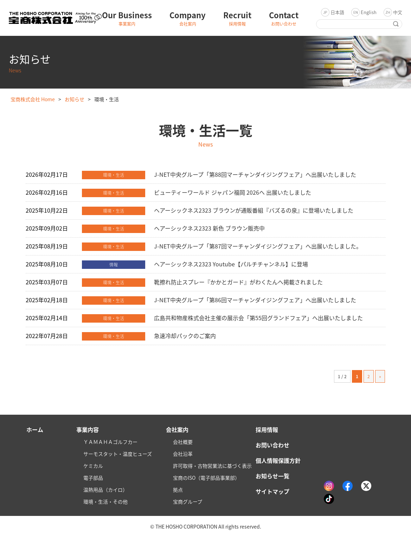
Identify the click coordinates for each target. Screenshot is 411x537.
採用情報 (267, 429)
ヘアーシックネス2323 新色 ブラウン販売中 (209, 228)
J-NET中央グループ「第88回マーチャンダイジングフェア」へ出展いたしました (255, 174)
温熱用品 (105, 489)
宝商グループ (187, 501)
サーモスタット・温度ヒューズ (117, 453)
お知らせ (74, 99)
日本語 (337, 12)
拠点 (178, 489)
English (369, 12)
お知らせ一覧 (272, 476)
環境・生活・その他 (105, 501)
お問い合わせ (272, 445)
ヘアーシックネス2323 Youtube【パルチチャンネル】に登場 (231, 264)
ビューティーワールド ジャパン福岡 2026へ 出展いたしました (232, 192)
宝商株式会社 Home (33, 99)
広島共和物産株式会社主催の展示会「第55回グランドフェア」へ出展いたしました (258, 317)
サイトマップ (272, 491)
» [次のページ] (380, 376)
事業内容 (87, 429)
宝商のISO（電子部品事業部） (206, 477)
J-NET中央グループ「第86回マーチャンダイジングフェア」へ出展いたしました (255, 300)
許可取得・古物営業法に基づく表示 (212, 465)
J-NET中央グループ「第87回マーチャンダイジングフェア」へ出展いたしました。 (258, 246)
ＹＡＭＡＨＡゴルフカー (110, 441)
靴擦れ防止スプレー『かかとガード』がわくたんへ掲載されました (238, 282)
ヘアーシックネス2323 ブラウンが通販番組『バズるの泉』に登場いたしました (253, 210)
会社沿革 (183, 453)
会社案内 (177, 429)
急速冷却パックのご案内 (185, 335)
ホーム (34, 429)
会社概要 (183, 441)
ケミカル (93, 465)
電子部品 (93, 477)
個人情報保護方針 (278, 460)
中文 (397, 12)
